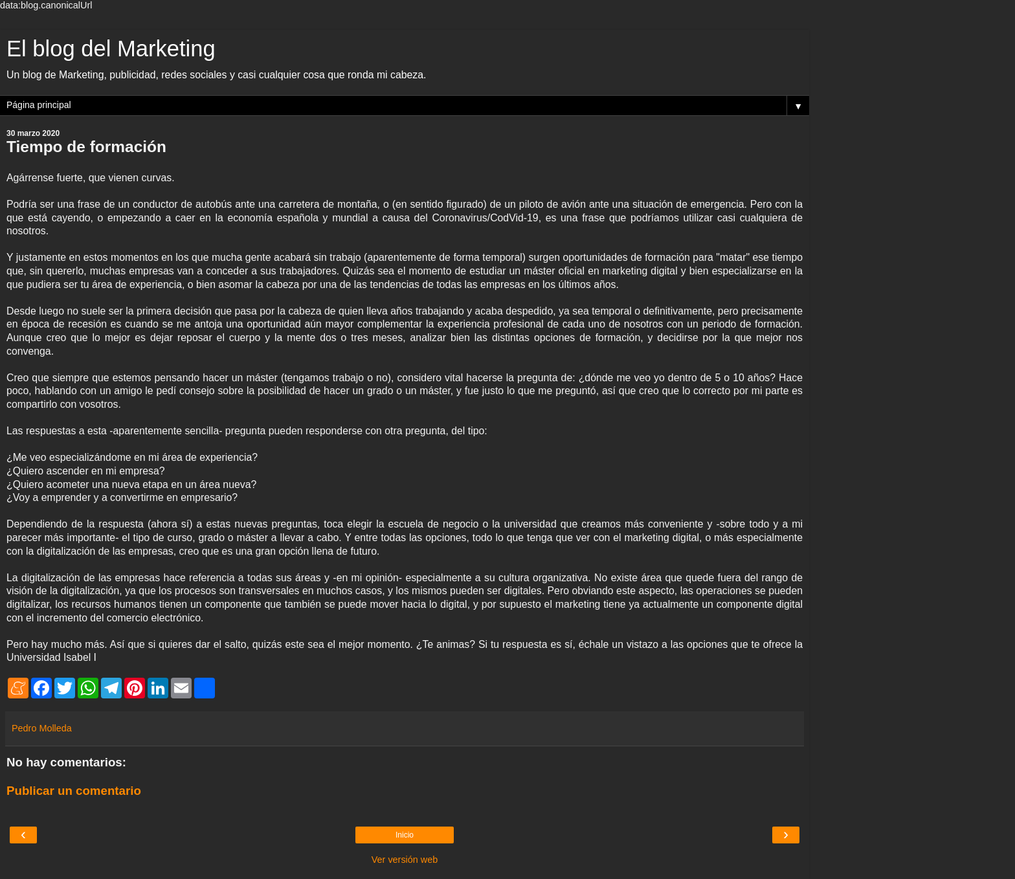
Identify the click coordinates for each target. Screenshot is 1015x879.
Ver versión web (405, 859)
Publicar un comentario (73, 790)
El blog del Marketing (111, 48)
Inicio (405, 835)
